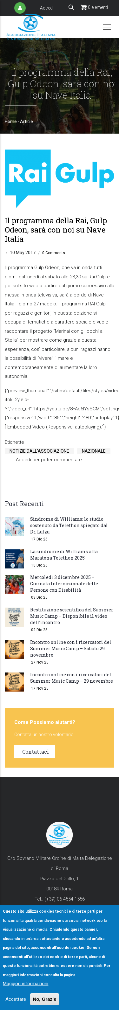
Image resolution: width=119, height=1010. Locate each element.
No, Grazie (44, 999)
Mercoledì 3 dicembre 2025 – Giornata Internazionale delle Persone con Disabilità (64, 583)
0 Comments (53, 253)
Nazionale (94, 451)
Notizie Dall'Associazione (39, 451)
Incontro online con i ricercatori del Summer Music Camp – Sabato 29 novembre (70, 648)
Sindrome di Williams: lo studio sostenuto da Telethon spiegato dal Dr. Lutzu (69, 525)
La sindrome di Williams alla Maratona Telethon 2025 (64, 554)
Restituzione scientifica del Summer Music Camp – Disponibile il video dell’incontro (71, 616)
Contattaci (35, 751)
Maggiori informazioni (25, 983)
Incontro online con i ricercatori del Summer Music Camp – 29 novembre (71, 678)
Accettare (15, 999)
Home (11, 121)
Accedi (47, 7)
